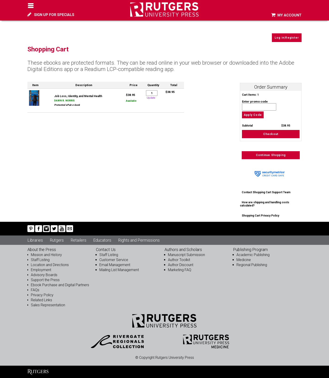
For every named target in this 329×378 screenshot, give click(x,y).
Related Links (41, 300)
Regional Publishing (251, 265)
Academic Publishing (253, 255)
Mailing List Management (119, 270)
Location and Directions (50, 265)
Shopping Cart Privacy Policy (260, 215)
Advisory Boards (44, 275)
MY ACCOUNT (286, 15)
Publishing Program (250, 249)
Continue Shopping (271, 155)
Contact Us (106, 249)
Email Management (114, 265)
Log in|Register (287, 37)
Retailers (78, 240)
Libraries (35, 240)
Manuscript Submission (186, 255)
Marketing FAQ (179, 270)
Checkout (271, 134)
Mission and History (46, 255)
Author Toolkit (179, 260)
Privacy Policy (42, 295)
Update (151, 97)
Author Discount (180, 265)
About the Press (41, 249)
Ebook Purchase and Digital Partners (60, 285)
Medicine (243, 260)
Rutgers (57, 240)
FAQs (35, 290)
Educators (102, 240)
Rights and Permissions (139, 240)
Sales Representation (48, 305)
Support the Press (45, 280)
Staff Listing (40, 260)
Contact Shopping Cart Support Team (266, 192)
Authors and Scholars (183, 249)
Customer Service (113, 260)
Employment (41, 270)
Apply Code (253, 114)
